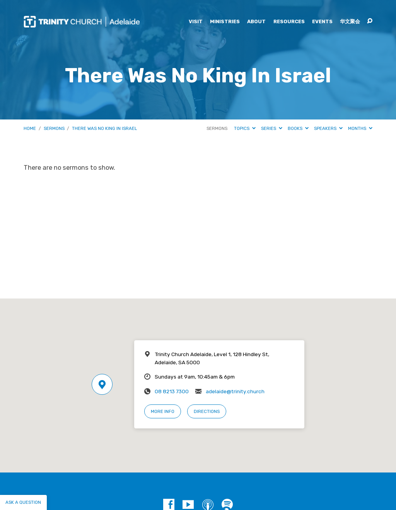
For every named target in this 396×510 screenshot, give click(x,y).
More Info (162, 411)
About (256, 21)
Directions (207, 411)
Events (322, 21)
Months (360, 128)
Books (298, 128)
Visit (196, 21)
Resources (289, 21)
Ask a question (23, 502)
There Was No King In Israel (104, 128)
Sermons (54, 128)
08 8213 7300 (172, 391)
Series (271, 128)
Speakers (328, 128)
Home (30, 128)
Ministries (225, 21)
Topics (245, 128)
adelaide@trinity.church (235, 391)
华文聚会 (350, 21)
